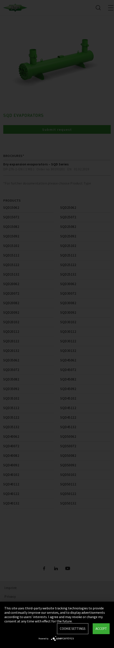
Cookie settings (73, 629)
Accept (101, 629)
